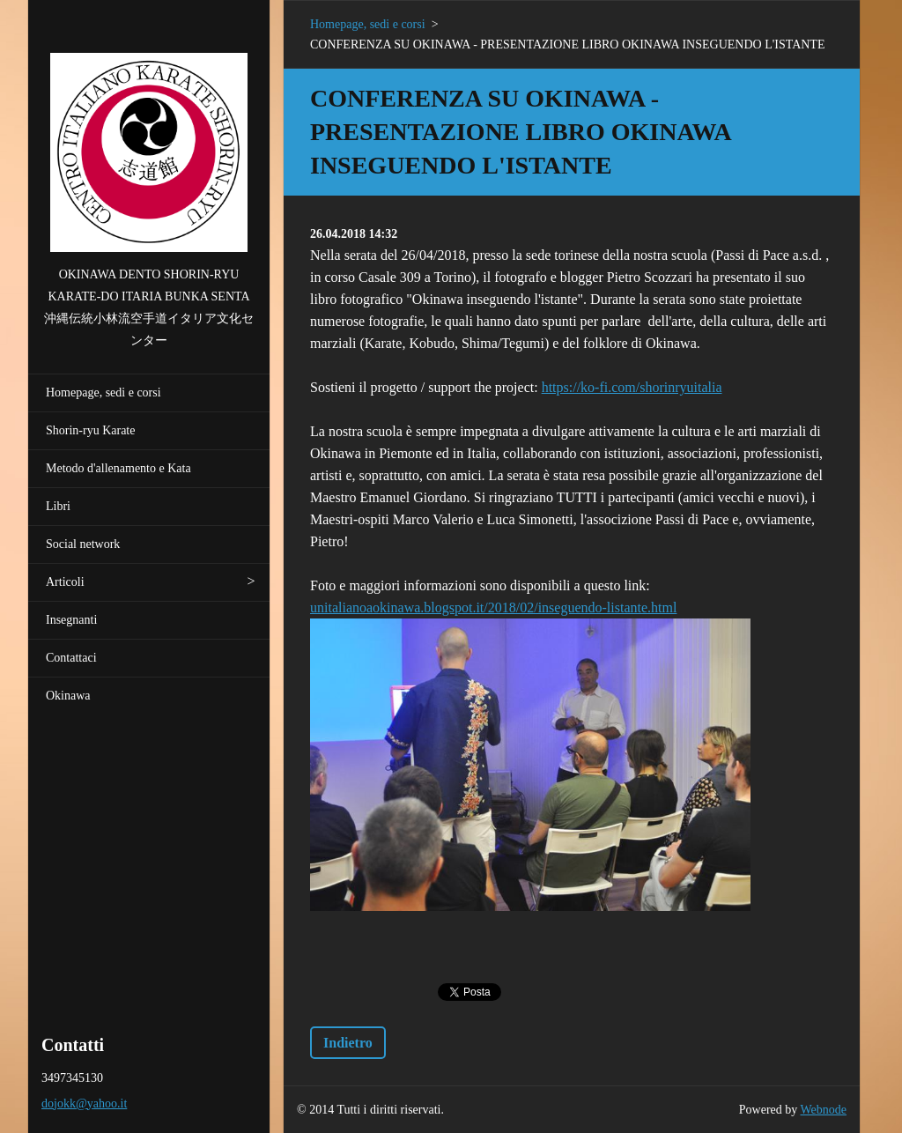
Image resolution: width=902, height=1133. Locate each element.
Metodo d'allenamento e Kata (118, 468)
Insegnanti (71, 619)
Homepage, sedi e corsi (103, 392)
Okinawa (68, 695)
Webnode (824, 1109)
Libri (58, 506)
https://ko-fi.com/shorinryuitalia (632, 387)
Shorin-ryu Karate (90, 430)
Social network (83, 544)
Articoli (65, 582)
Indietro (348, 1042)
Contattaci (71, 657)
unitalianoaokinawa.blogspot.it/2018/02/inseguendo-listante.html (493, 607)
